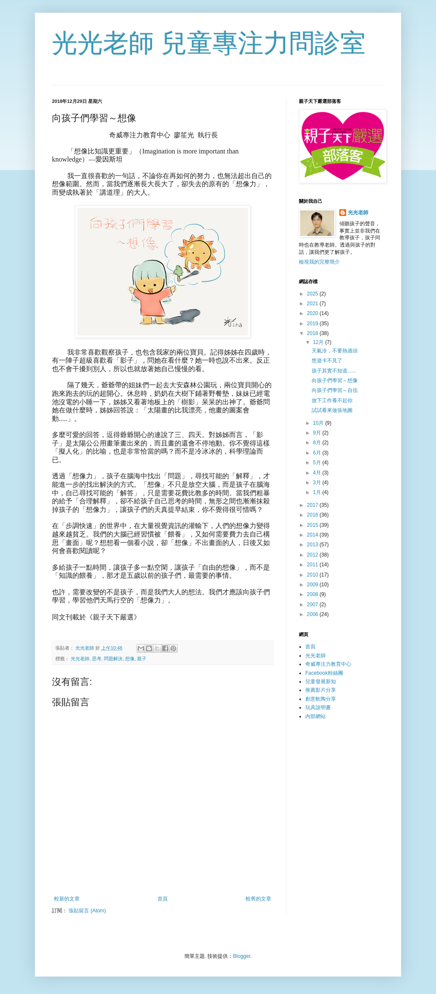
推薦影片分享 (320, 690)
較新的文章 (67, 899)
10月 (319, 423)
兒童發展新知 (320, 681)
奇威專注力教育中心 (328, 664)
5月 (317, 463)
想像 (130, 658)
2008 (313, 594)
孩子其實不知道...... (334, 371)
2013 (313, 545)
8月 (317, 443)
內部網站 (315, 716)
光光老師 (80, 658)
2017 (313, 505)
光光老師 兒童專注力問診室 (209, 43)
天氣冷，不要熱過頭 (335, 351)
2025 (313, 294)
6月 (317, 453)
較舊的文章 (258, 899)
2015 (313, 525)
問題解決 (113, 658)
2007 (313, 605)
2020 (313, 313)
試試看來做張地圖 (332, 410)
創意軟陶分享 (320, 699)
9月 (317, 433)
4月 (317, 473)
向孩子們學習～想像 (335, 380)
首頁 (163, 899)
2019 (313, 324)
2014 (313, 535)
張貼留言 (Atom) (87, 911)
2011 (313, 565)
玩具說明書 (318, 707)
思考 (96, 658)
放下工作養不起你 (332, 400)
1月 (317, 492)
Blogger (241, 956)
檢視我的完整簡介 (319, 262)
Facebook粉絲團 (324, 673)
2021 (313, 304)
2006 (313, 614)
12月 (319, 342)
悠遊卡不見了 (327, 361)
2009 (313, 585)
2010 (313, 575)
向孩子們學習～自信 (335, 390)
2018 (313, 333)
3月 (317, 483)
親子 (141, 658)
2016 (313, 515)
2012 (313, 555)
